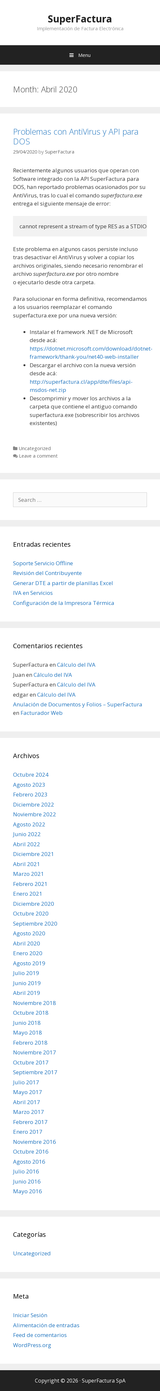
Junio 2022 (27, 834)
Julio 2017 (26, 1082)
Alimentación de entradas (46, 1325)
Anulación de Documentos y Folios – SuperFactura (77, 704)
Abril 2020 (26, 943)
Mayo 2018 (27, 1032)
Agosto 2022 (29, 824)
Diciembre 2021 (33, 854)
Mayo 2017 (27, 1092)
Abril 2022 (26, 844)
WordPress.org (32, 1345)
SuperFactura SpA (103, 1380)
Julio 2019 (26, 973)
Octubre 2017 (31, 1062)
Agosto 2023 (29, 784)
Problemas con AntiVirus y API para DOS (75, 136)
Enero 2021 (27, 893)
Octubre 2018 (31, 1012)
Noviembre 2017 (34, 1052)
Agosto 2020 (29, 933)
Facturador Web (42, 712)
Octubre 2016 (31, 1151)
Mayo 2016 (27, 1191)
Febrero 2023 (30, 794)
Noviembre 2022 (34, 814)
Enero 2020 (27, 953)
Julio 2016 (26, 1171)
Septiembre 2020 (35, 923)
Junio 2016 (27, 1181)
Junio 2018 (27, 1022)
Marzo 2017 (28, 1112)
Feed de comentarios (40, 1335)
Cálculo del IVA (76, 664)
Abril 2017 (26, 1102)
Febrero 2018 (30, 1042)
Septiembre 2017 (35, 1072)
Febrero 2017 (30, 1122)
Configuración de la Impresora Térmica (63, 603)
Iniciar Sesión (30, 1315)
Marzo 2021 (28, 873)
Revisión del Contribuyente (47, 573)
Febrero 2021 (30, 884)
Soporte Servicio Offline (43, 563)
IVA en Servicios (33, 592)
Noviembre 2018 (34, 1003)
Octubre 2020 (31, 913)
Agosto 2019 (29, 963)
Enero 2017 (27, 1131)
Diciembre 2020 (33, 903)
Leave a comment (38, 456)
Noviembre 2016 (34, 1141)
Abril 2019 (26, 992)
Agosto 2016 (29, 1161)
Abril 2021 (26, 864)
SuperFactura (80, 18)
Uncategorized (35, 448)
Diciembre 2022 (33, 804)
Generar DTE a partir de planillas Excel (63, 583)
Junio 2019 (27, 983)
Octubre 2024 (31, 774)
